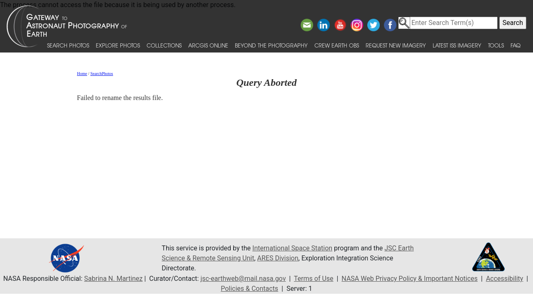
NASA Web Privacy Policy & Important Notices (409, 278)
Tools (496, 45)
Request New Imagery (396, 45)
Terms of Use (314, 278)
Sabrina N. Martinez (113, 278)
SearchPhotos (101, 73)
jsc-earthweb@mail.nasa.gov (243, 278)
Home (82, 73)
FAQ (516, 45)
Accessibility (504, 278)
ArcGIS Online (208, 45)
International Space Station (292, 248)
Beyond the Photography (271, 45)
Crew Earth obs (336, 45)
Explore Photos (118, 45)
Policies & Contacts (249, 288)
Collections (164, 45)
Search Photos (68, 45)
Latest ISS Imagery (457, 45)
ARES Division (278, 258)
